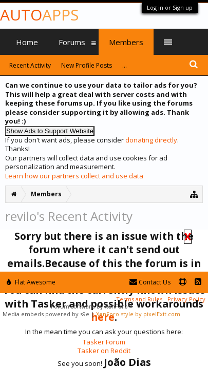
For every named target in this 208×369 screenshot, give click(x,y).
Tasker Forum (104, 341)
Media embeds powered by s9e (46, 314)
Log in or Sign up (170, 7)
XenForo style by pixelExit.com (138, 314)
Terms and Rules (139, 299)
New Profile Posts (86, 65)
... (124, 65)
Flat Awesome (31, 282)
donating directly (151, 140)
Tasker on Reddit (104, 350)
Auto (39, 14)
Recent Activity (30, 65)
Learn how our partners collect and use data (74, 175)
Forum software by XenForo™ (91, 306)
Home (27, 42)
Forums (72, 42)
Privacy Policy (186, 299)
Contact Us (150, 282)
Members (126, 42)
